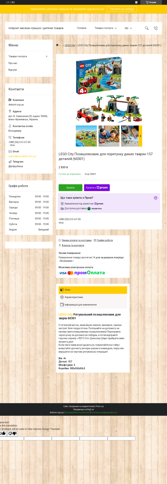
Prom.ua (100, 406)
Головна (81, 28)
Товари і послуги (104, 28)
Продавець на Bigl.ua (83, 409)
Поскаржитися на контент (77, 412)
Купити (71, 187)
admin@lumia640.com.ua (22, 156)
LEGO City (70, 45)
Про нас (12, 63)
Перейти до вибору (122, 9)
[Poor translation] (12, 434)
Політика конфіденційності (104, 412)
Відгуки (12, 69)
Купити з (97, 187)
